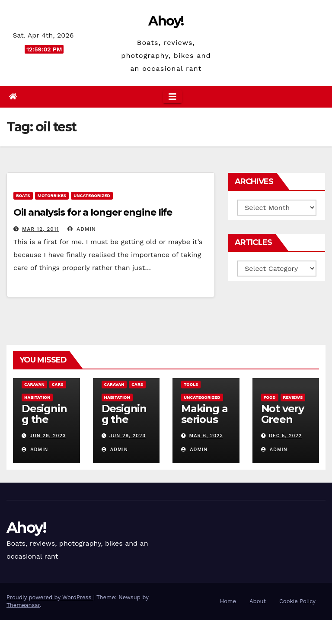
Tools (191, 384)
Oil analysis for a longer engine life (92, 212)
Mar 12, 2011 (40, 229)
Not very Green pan (282, 419)
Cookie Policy (297, 601)
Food (270, 397)
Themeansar (23, 605)
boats (23, 195)
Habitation (37, 397)
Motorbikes (52, 195)
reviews (293, 397)
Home (228, 601)
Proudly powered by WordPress (49, 597)
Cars (58, 384)
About (257, 601)
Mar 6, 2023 (206, 436)
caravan (34, 384)
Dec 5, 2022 (285, 436)
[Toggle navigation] (172, 96)
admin (81, 229)
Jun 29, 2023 (48, 436)
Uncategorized (91, 195)
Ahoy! (166, 21)
